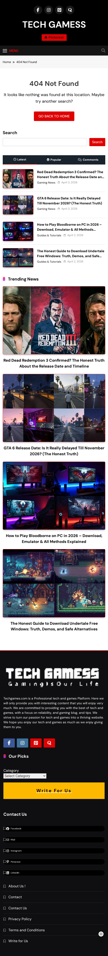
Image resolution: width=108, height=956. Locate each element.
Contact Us (17, 908)
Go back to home (54, 116)
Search (10, 133)
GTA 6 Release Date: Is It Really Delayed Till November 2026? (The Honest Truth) (69, 201)
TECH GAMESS (54, 24)
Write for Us (18, 941)
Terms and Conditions (26, 930)
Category (11, 770)
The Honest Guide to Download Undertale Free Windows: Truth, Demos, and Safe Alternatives (70, 256)
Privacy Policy (20, 919)
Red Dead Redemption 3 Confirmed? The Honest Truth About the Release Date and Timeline (70, 177)
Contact (15, 897)
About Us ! (16, 886)
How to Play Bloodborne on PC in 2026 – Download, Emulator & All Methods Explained (69, 229)
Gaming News (46, 182)
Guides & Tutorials (49, 235)
